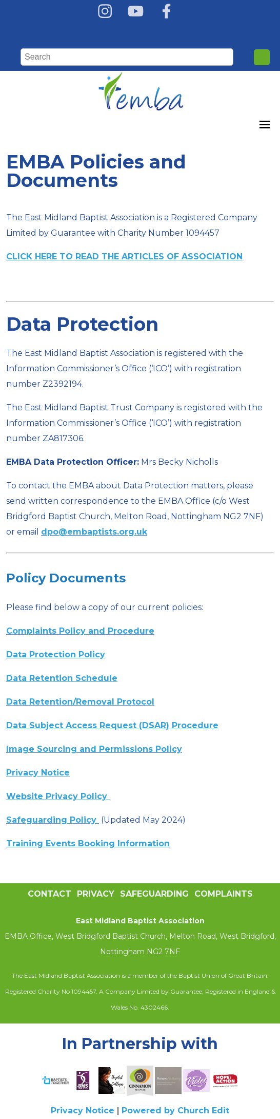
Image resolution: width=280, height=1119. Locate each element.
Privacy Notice (82, 1110)
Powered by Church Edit (175, 1110)
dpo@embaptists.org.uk (94, 532)
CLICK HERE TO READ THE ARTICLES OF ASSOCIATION (124, 256)
